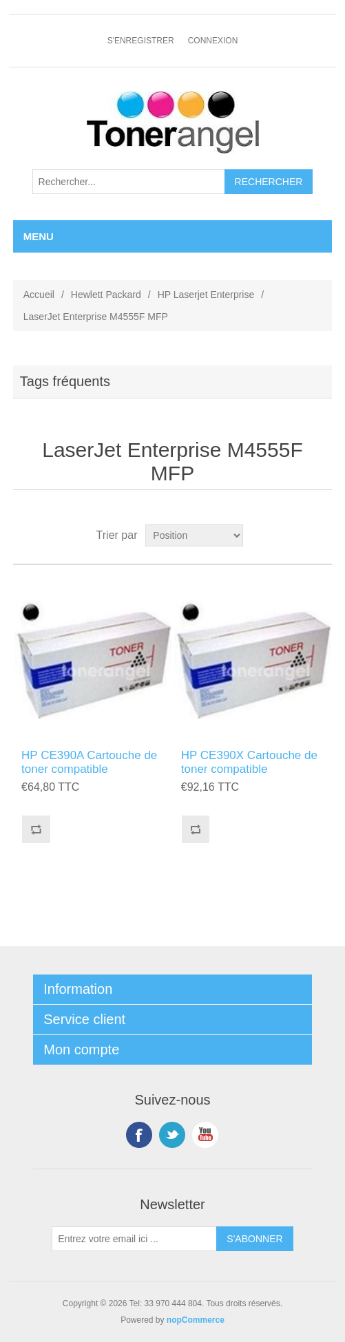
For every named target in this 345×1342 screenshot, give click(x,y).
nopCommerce (195, 1320)
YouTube (205, 1135)
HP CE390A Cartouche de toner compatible (89, 762)
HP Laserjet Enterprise (206, 294)
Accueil (38, 294)
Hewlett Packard (106, 294)
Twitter (172, 1135)
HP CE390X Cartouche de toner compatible (249, 762)
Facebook (139, 1135)
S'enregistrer (140, 40)
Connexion (213, 40)
